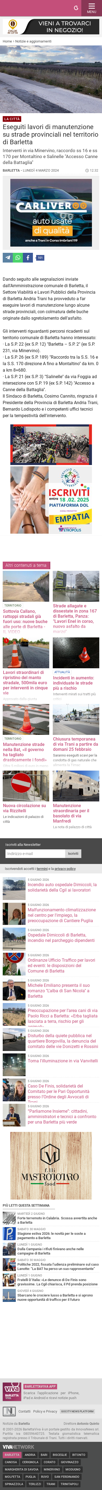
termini (42, 869)
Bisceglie (60, 1455)
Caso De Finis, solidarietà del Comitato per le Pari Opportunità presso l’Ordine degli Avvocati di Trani (58, 1094)
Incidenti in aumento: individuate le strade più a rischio (73, 683)
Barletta (12, 1455)
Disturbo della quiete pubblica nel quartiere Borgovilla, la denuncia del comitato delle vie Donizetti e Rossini (63, 1041)
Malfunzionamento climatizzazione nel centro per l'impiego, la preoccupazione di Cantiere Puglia (62, 915)
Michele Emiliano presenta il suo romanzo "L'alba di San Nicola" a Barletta (59, 991)
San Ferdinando (66, 1477)
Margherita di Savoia (21, 1469)
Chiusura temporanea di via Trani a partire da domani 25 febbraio (75, 744)
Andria (30, 1455)
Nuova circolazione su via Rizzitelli (24, 808)
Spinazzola (14, 1484)
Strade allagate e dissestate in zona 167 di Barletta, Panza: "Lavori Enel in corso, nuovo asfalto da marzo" (75, 618)
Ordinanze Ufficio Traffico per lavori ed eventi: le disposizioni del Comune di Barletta (61, 966)
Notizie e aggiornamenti (33, 41)
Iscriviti (73, 854)
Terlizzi (35, 1484)
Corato (49, 1462)
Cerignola (30, 1462)
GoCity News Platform (77, 1411)
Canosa (11, 1462)
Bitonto (78, 1455)
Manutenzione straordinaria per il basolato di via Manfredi (71, 813)
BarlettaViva (30, 8)
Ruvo (45, 1477)
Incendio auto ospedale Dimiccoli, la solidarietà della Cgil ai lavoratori (62, 887)
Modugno (73, 1469)
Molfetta (12, 1477)
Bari (44, 1455)
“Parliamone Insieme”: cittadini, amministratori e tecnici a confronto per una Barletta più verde (62, 1117)
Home (7, 41)
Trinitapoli (69, 1484)
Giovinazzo (70, 1462)
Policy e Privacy (45, 1411)
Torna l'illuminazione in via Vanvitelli (63, 1060)
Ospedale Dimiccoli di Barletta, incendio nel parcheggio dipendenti (61, 937)
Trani (51, 1484)
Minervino (52, 1469)
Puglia (31, 1477)
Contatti (24, 1411)
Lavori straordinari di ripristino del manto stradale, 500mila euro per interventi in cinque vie (25, 683)
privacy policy (65, 869)
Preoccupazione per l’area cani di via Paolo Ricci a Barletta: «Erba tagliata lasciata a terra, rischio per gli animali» (63, 1018)
